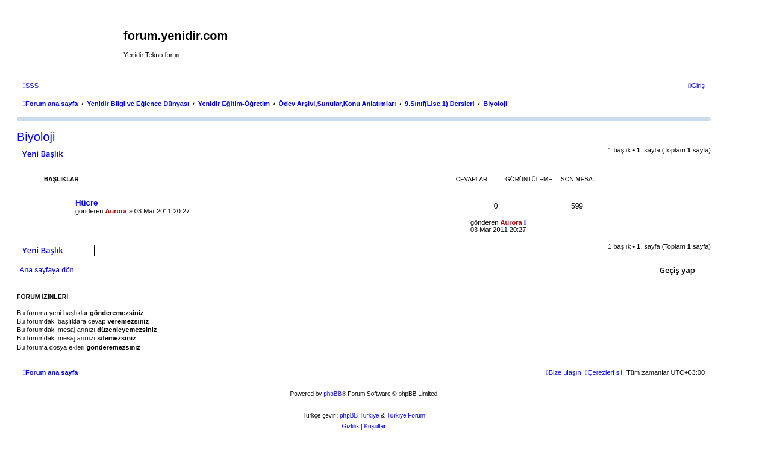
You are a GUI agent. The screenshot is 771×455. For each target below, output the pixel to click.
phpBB (332, 394)
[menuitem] (31, 85)
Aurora (116, 211)
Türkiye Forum (406, 415)
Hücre (86, 202)
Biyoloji (36, 136)
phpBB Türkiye (359, 415)
